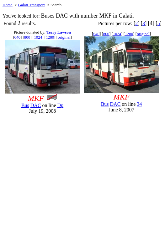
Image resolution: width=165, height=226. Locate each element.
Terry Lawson (58, 32)
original (64, 37)
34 (139, 104)
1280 (50, 37)
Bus (25, 105)
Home (8, 5)
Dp (60, 105)
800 (27, 37)
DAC (35, 105)
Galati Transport (31, 5)
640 (17, 37)
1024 (38, 37)
